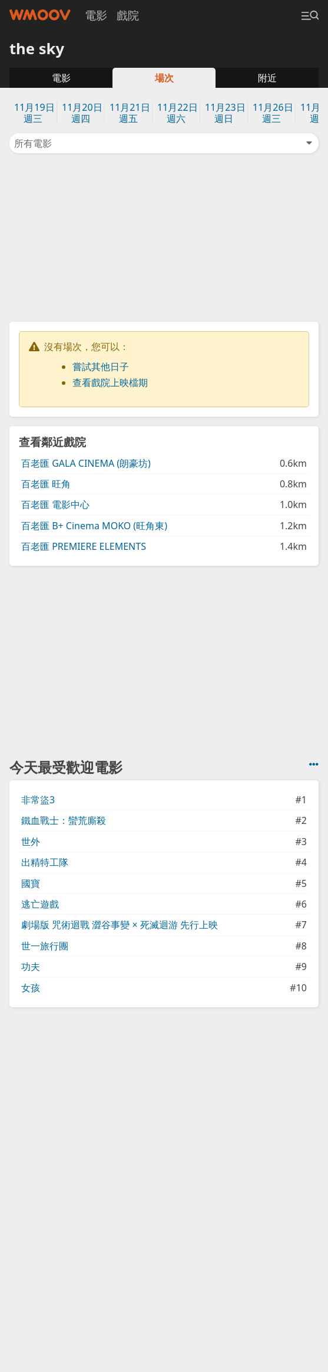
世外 (30, 841)
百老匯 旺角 (46, 483)
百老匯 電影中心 (55, 504)
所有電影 (164, 143)
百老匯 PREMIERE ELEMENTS (83, 546)
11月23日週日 (225, 113)
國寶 (30, 883)
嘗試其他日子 (100, 366)
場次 (164, 77)
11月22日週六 (177, 113)
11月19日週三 (34, 113)
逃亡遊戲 (40, 904)
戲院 (128, 15)
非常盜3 (38, 799)
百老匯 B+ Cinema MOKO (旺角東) (94, 525)
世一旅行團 (44, 945)
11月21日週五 (130, 113)
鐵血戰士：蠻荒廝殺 (63, 820)
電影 (96, 15)
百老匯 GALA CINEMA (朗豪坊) (86, 463)
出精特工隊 (44, 862)
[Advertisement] (164, 236)
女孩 (30, 987)
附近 (267, 77)
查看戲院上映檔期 (110, 382)
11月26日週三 (273, 113)
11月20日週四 (82, 113)
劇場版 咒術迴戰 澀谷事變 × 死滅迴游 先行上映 (119, 924)
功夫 (30, 966)
